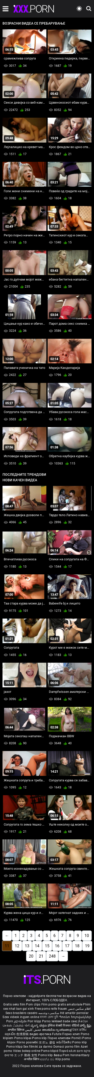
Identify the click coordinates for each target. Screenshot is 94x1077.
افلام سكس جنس (79, 1009)
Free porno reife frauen (51, 1009)
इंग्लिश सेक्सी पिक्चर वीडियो (63, 1025)
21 (41, 956)
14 (37, 946)
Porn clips (33, 1004)
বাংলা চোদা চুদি (49, 1017)
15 (47, 946)
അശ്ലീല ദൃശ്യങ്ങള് (57, 1030)
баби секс (70, 1021)
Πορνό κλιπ (67, 1051)
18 (77, 946)
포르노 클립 (47, 1042)
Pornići (76, 1038)
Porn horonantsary (76, 1055)
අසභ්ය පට (47, 1059)
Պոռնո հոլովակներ (75, 1017)
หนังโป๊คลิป (64, 1042)
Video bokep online (26, 1051)
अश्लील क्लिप (32, 1059)
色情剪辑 (23, 1034)
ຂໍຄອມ (58, 1055)
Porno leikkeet (52, 1021)
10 (86, 935)
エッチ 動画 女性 (25, 1055)
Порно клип (71, 1034)
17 (67, 946)
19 (87, 946)
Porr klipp (35, 1021)
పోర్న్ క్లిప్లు (85, 1025)
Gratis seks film (14, 1004)
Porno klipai (23, 1038)
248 (52, 956)
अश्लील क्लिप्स (16, 1030)
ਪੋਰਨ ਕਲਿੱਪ (79, 1030)
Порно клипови (59, 1038)
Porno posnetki (28, 1042)
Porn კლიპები (17, 1021)
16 (57, 946)
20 (31, 956)
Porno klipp (15, 1046)
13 (27, 946)
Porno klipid (50, 1051)
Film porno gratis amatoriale (61, 1004)
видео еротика (40, 1034)
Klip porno (62, 1059)
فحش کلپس (33, 1030)
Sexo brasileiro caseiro (22, 1013)
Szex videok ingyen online (21, 1017)
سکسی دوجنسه (48, 1013)
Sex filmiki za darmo (37, 1046)
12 (17, 946)
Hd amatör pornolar (74, 1013)
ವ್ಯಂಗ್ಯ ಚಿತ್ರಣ (39, 1025)
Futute (56, 1034)
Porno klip (39, 1038)
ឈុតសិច (11, 1034)
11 (7, 946)
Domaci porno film (66, 1046)
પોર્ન (27, 1025)
